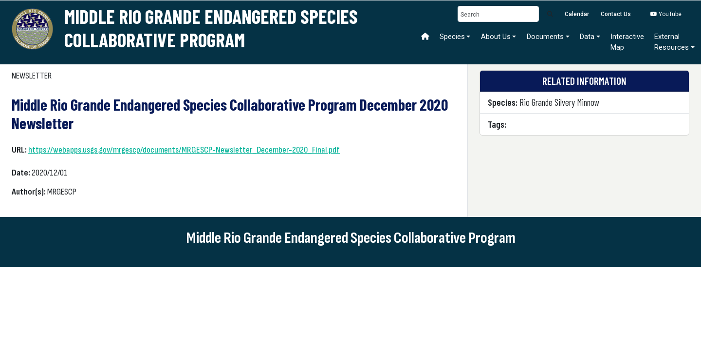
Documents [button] (545, 36)
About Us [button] (496, 36)
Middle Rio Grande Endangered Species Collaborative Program (211, 27)
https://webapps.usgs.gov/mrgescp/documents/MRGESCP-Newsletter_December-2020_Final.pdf (184, 150)
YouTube (666, 14)
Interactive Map (627, 42)
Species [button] (452, 36)
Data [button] (587, 36)
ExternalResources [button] (671, 42)
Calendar (577, 14)
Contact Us (616, 14)
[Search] (498, 14)
